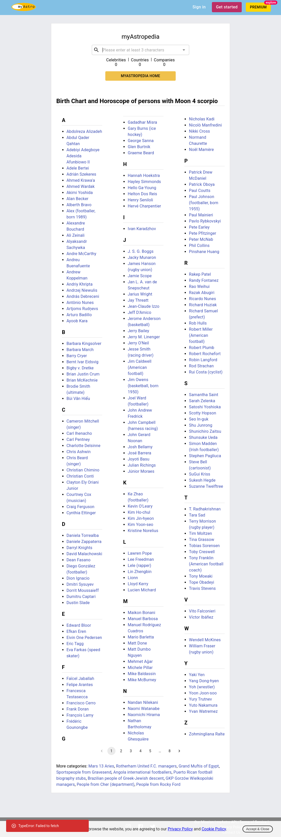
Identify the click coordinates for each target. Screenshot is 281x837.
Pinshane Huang (204, 251)
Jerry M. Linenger (144, 336)
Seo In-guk (198, 419)
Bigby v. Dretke (80, 368)
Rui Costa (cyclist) (206, 372)
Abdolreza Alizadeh (84, 131)
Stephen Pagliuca (205, 455)
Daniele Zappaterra (84, 541)
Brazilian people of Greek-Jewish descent (126, 778)
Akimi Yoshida (80, 192)
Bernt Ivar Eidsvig (83, 361)
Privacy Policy (180, 829)
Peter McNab (201, 239)
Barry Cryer (77, 355)
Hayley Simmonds (144, 181)
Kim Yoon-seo (140, 524)
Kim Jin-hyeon (141, 518)
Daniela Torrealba (83, 535)
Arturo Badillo (79, 314)
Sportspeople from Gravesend (83, 772)
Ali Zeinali (76, 235)
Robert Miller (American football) (201, 335)
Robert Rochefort (205, 353)
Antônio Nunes (80, 302)
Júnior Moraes (141, 471)
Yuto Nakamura (203, 705)
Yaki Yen (197, 674)
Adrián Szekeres (81, 174)
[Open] (183, 49)
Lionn (133, 577)
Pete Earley (199, 227)
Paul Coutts (199, 190)
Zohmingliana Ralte (207, 734)
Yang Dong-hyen (204, 680)
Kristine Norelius (143, 530)
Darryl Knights (80, 547)
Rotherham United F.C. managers (146, 766)
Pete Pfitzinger (202, 233)
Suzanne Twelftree (206, 486)
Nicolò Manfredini (205, 125)
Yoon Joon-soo (203, 693)
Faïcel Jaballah (80, 678)
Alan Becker (77, 198)
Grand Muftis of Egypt (198, 766)
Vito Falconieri (202, 611)
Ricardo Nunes (202, 298)
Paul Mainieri (201, 215)
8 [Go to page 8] (169, 751)
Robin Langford (203, 359)
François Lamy (80, 715)
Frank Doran (78, 709)
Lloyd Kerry (138, 583)
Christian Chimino (83, 470)
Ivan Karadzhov (142, 228)
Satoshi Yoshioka (205, 406)
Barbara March (80, 349)
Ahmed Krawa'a (81, 180)
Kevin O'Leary (140, 506)
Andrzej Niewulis (82, 290)
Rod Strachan (201, 366)
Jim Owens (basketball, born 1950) (143, 385)
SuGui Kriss (199, 474)
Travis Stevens (202, 588)
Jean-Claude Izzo (143, 306)
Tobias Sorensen (204, 545)
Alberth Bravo (79, 204)
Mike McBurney (142, 679)
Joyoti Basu (138, 459)
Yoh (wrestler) (202, 687)
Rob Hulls (198, 323)
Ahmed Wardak (81, 186)
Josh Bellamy (140, 446)
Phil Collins (199, 245)
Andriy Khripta (80, 284)
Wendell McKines (205, 639)
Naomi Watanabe (144, 708)
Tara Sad (197, 515)
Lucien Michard (142, 590)
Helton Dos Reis (142, 193)
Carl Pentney (78, 439)
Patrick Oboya (202, 184)
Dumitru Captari (81, 596)
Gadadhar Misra (142, 122)
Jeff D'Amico (139, 312)
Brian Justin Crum (83, 374)
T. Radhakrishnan (205, 509)
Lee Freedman (141, 559)
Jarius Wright (140, 294)
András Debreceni (83, 296)
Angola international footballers (142, 772)
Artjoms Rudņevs (82, 308)
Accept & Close (257, 829)
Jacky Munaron (142, 257)
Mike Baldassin (142, 673)
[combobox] (140, 50)
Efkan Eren (76, 631)
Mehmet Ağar (140, 661)
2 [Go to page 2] (121, 751)
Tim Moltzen (200, 533)
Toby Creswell (202, 551)
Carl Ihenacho (79, 433)
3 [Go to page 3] (131, 751)
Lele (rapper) (139, 565)
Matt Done (137, 643)
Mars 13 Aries (101, 766)
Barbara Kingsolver (84, 343)
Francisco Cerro (81, 703)
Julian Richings (142, 465)
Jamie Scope (140, 275)
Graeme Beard (141, 152)
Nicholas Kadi (201, 119)
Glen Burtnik (139, 146)
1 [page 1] (111, 751)
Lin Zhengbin (140, 571)
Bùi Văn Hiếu (78, 398)
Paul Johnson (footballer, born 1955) (203, 202)
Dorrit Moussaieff (83, 590)
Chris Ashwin (79, 451)
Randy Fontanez (204, 280)
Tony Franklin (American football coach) (206, 564)
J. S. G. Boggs (141, 251)
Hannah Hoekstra (144, 175)
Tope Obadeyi (201, 582)
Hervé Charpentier (144, 206)
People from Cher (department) (105, 784)
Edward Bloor (79, 625)
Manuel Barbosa (143, 618)
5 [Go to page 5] (150, 751)
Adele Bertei (78, 168)
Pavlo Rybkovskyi (205, 221)
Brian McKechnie (82, 380)
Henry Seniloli (140, 200)
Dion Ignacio (78, 578)
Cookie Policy (214, 829)
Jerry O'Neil (138, 343)
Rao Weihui (199, 286)
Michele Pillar (140, 667)
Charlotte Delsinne (83, 445)
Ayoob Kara (77, 320)
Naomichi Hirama (144, 714)
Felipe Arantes (80, 684)
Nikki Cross (199, 131)
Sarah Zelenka (202, 400)
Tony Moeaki (200, 576)
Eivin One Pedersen (84, 637)
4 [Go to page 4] (140, 751)
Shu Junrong (200, 425)
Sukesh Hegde (202, 480)
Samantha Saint (203, 394)
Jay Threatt (138, 300)
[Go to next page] (179, 751)
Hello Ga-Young (142, 187)
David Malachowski (84, 553)
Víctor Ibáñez (201, 617)
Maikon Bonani (141, 612)
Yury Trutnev (200, 699)
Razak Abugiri (201, 292)
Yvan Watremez (203, 711)
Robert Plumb (201, 347)
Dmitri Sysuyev (80, 584)
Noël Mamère (201, 149)
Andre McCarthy (81, 253)
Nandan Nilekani (143, 702)
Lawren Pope (140, 553)
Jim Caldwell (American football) (139, 367)
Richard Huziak (203, 304)
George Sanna (141, 140)
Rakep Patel (200, 274)
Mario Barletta (141, 637)
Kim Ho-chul (139, 512)
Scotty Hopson (202, 413)
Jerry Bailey (138, 330)
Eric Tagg (75, 643)
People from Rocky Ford (158, 784)
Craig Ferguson (81, 506)
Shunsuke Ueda (203, 437)
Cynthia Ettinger (81, 512)
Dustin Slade (78, 602)
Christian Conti (80, 476)
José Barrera (139, 453)
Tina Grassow (201, 539)
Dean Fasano (79, 559)
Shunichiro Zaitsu (205, 431)
